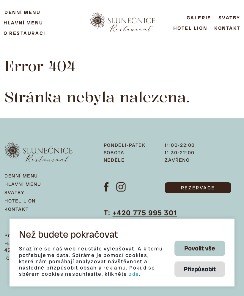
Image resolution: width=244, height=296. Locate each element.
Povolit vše (199, 248)
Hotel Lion (190, 28)
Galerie (199, 18)
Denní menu (22, 12)
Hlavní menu (23, 23)
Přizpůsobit (200, 269)
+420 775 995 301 (145, 212)
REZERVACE (198, 188)
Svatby (229, 18)
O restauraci (24, 33)
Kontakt (227, 28)
